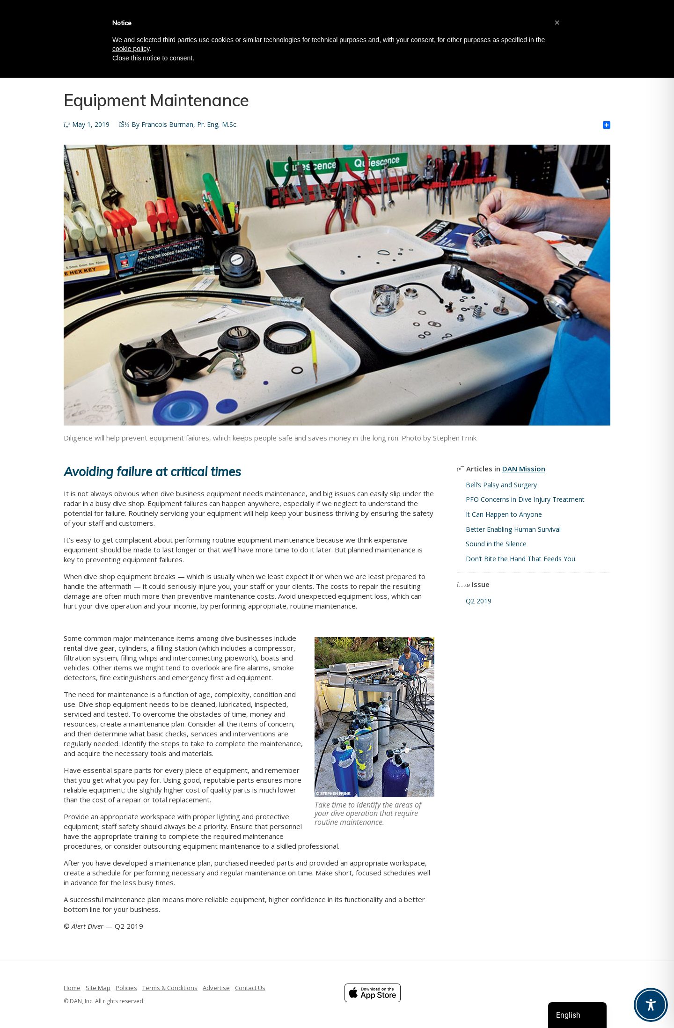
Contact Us (250, 988)
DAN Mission (523, 468)
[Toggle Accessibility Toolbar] (651, 1005)
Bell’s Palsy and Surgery (501, 484)
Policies (126, 988)
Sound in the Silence (496, 543)
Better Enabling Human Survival (513, 529)
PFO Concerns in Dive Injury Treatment (525, 499)
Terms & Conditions (170, 988)
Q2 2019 (478, 600)
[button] (556, 22)
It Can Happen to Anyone (504, 514)
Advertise (216, 988)
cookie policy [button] (130, 48)
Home (72, 988)
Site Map (98, 988)
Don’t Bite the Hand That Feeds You (520, 558)
